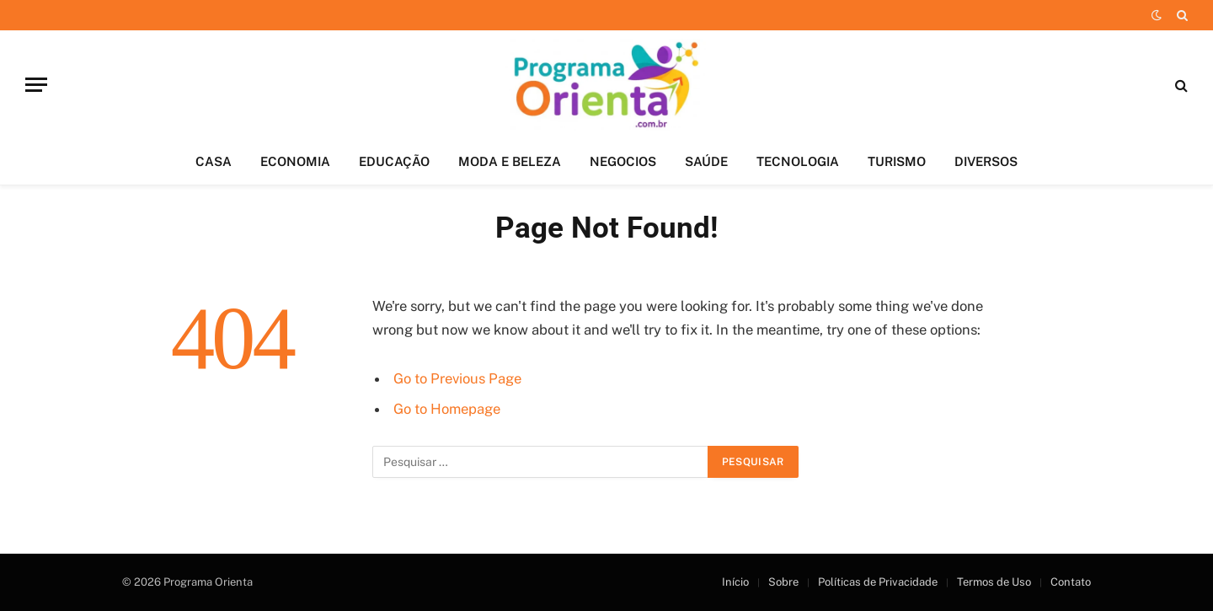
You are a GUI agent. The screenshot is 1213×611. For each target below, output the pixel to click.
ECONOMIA (295, 161)
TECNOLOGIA (797, 161)
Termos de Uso (994, 582)
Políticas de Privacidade (878, 582)
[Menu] (36, 85)
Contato (1070, 582)
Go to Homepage (446, 408)
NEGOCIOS (623, 161)
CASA (213, 161)
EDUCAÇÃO (394, 161)
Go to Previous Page (457, 378)
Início (735, 582)
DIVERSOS (986, 161)
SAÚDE (706, 161)
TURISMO (897, 161)
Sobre (783, 582)
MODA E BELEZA (509, 161)
